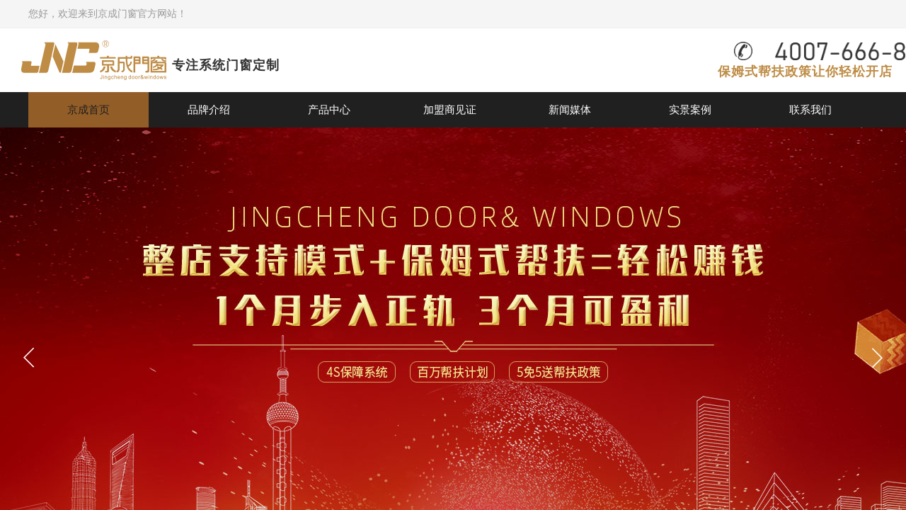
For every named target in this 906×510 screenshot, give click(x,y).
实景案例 (690, 109)
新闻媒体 (570, 109)
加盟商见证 (449, 109)
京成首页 (88, 109)
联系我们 (810, 109)
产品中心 (329, 109)
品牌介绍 (209, 109)
